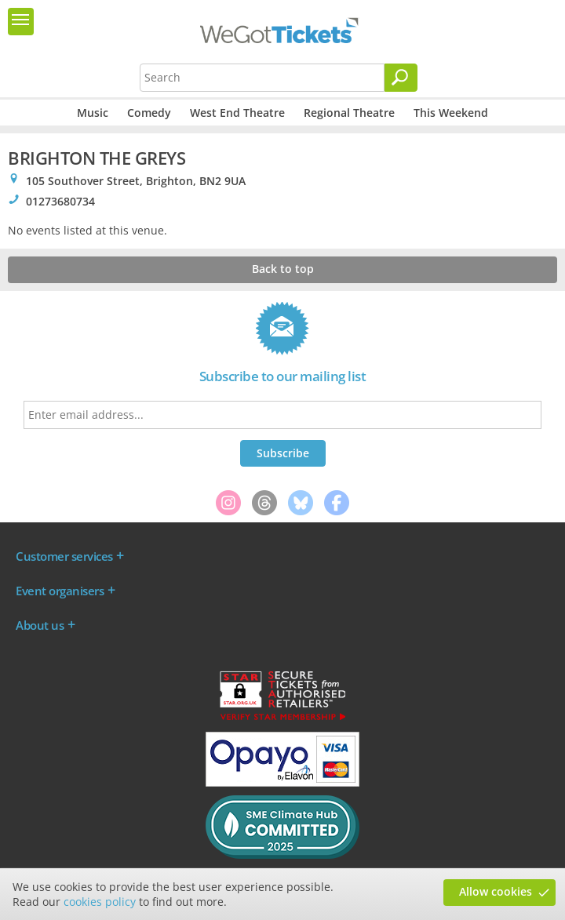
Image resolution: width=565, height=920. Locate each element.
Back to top (283, 268)
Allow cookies (495, 891)
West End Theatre (237, 112)
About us (40, 625)
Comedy (149, 112)
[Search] (401, 78)
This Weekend (451, 112)
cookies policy (100, 901)
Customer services (64, 556)
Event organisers (60, 590)
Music (92, 112)
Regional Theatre (349, 112)
